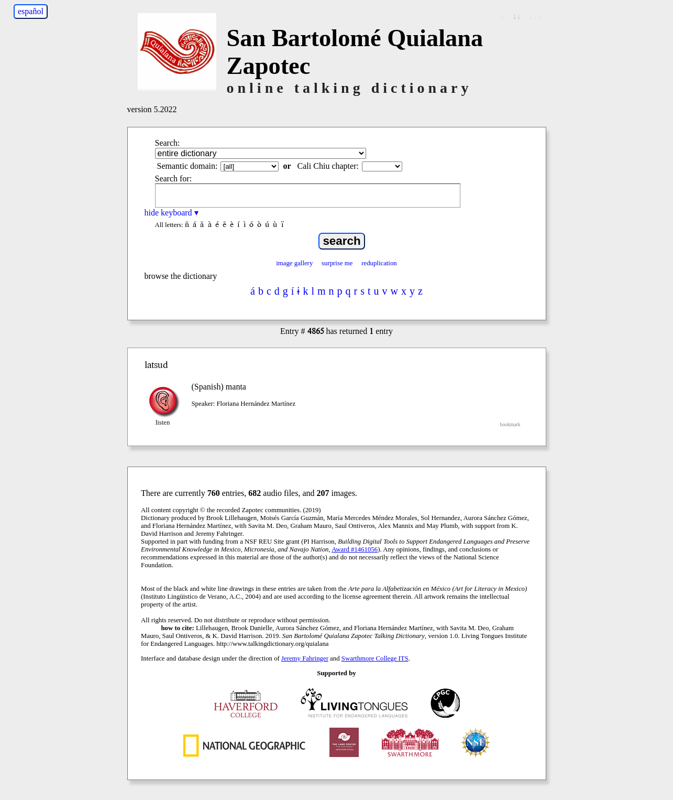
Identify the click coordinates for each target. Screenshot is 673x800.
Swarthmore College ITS (375, 658)
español (30, 11)
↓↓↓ (535, 16)
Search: (167, 142)
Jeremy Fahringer (304, 658)
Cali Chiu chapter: (328, 165)
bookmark (510, 424)
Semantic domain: (187, 165)
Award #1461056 (355, 549)
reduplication (379, 263)
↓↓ (517, 16)
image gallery (294, 263)
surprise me (337, 263)
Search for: (173, 178)
